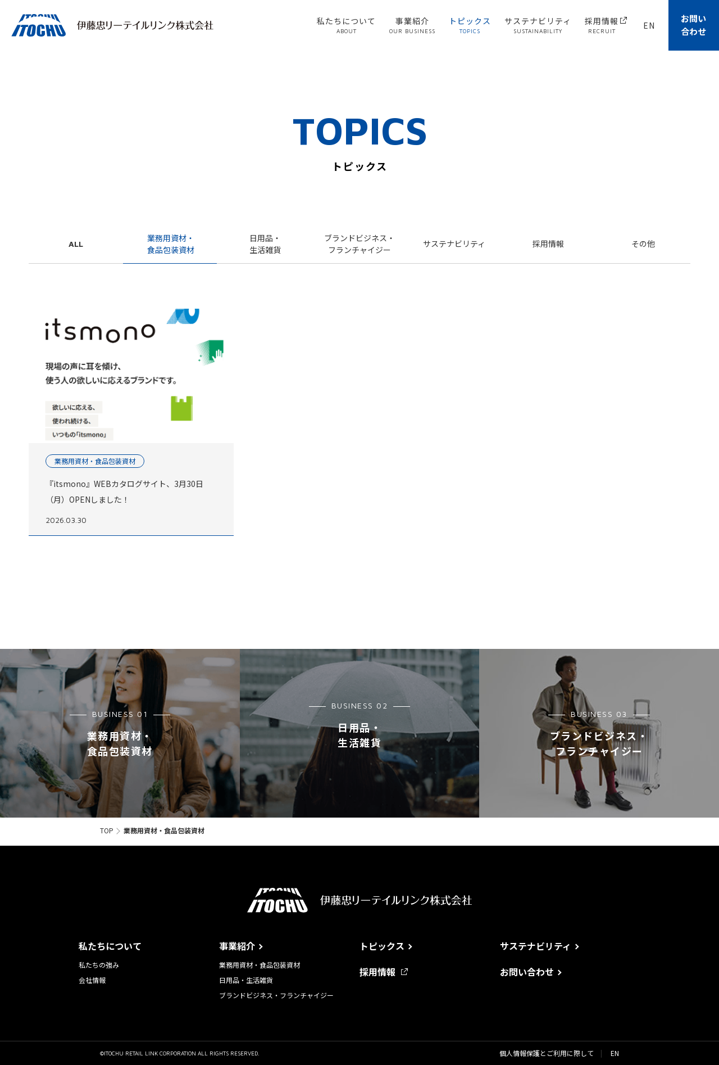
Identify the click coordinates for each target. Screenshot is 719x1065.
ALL (76, 244)
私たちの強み (99, 965)
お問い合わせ (693, 24)
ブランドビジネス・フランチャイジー (359, 243)
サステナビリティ (454, 243)
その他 (643, 243)
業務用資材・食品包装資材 (170, 243)
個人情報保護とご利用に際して (546, 1053)
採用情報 (548, 243)
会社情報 (92, 980)
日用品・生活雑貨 (265, 243)
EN (615, 1053)
